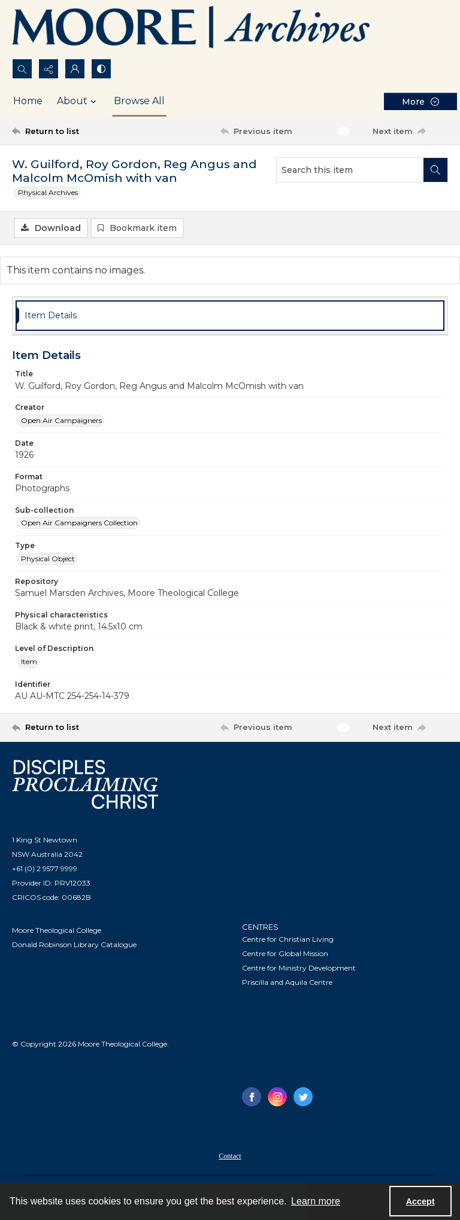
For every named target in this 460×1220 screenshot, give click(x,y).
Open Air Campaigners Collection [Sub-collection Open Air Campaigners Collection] (79, 522)
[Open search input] (22, 68)
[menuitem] (230, 1155)
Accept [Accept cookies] (420, 1201)
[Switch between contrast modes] (101, 68)
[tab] (230, 315)
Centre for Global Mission (285, 953)
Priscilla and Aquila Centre (287, 982)
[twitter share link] (303, 1096)
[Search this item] (350, 170)
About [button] (78, 101)
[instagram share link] (277, 1096)
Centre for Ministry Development (299, 967)
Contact (230, 1156)
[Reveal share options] (48, 68)
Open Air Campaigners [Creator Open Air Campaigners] (61, 420)
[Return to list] (69, 131)
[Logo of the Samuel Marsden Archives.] (191, 29)
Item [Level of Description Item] (29, 661)
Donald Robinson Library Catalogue (74, 944)
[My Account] (74, 68)
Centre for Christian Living (288, 939)
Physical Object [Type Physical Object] (48, 558)
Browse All (139, 101)
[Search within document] (435, 170)
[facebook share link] (251, 1096)
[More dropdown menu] (420, 101)
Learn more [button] (315, 1201)
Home (28, 101)
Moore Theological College (56, 930)
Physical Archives (48, 192)
